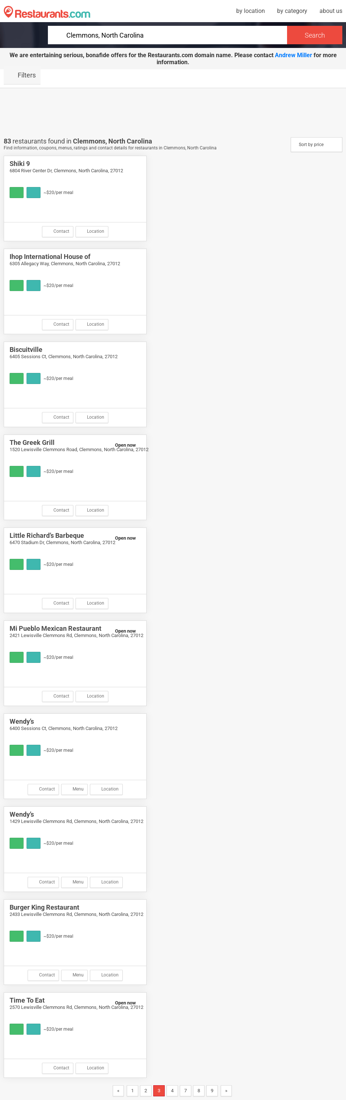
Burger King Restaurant (44, 907)
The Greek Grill (32, 442)
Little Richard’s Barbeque (47, 535)
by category (292, 10)
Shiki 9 (20, 163)
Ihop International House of (50, 256)
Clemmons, (90, 141)
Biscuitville (26, 349)
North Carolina (130, 141)
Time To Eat (27, 1000)
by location (250, 10)
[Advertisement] (173, 112)
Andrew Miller (293, 55)
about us (330, 10)
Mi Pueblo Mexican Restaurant (55, 628)
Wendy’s (22, 721)
